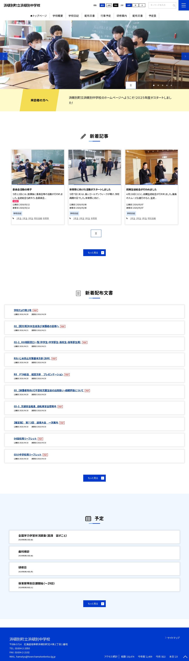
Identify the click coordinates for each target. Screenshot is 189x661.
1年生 (19, 218)
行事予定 (106, 15)
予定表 (152, 15)
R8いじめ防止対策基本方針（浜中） (32, 358)
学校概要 (58, 15)
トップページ (40, 15)
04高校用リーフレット (25, 438)
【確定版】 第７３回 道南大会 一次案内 (36, 422)
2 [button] (158, 85)
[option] (94, 54)
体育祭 (46, 218)
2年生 (25, 218)
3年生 (30, 218)
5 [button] (171, 85)
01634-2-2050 (22, 648)
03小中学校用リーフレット (28, 454)
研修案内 (122, 15)
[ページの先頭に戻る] (185, 657)
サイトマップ (173, 637)
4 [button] (167, 85)
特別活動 (38, 218)
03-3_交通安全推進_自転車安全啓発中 (35, 406)
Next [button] (185, 56)
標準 (128, 5)
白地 (109, 5)
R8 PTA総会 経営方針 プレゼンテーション (39, 374)
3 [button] (162, 85)
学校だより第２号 (23, 310)
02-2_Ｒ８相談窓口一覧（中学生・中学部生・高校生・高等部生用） (47, 342)
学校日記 (73, 15)
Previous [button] (4, 56)
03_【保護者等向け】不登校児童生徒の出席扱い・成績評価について (49, 390)
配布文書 (90, 15)
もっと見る (93, 252)
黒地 (115, 5)
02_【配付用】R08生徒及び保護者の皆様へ (36, 326)
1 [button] (153, 85)
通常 (102, 5)
